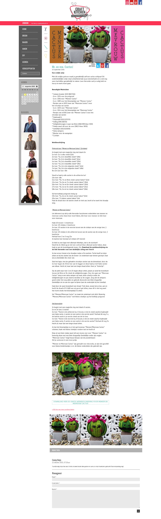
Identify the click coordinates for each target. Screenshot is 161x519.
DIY (23, 55)
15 (37, 96)
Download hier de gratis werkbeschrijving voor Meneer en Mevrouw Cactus (80, 402)
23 (22, 101)
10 (25, 96)
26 (30, 101)
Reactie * (54, 489)
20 (32, 99)
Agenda (25, 62)
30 (22, 103)
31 (25, 103)
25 (27, 101)
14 (35, 96)
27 (32, 101)
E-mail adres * (56, 483)
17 (25, 99)
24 (25, 101)
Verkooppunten (28, 68)
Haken (24, 48)
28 (35, 101)
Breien (24, 35)
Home (24, 29)
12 (30, 96)
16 (22, 99)
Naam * (54, 477)
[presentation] (70, 514)
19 (30, 99)
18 (27, 99)
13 (32, 96)
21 (35, 99)
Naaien (24, 42)
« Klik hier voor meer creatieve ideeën (63, 409)
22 (37, 99)
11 (27, 96)
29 (37, 101)
